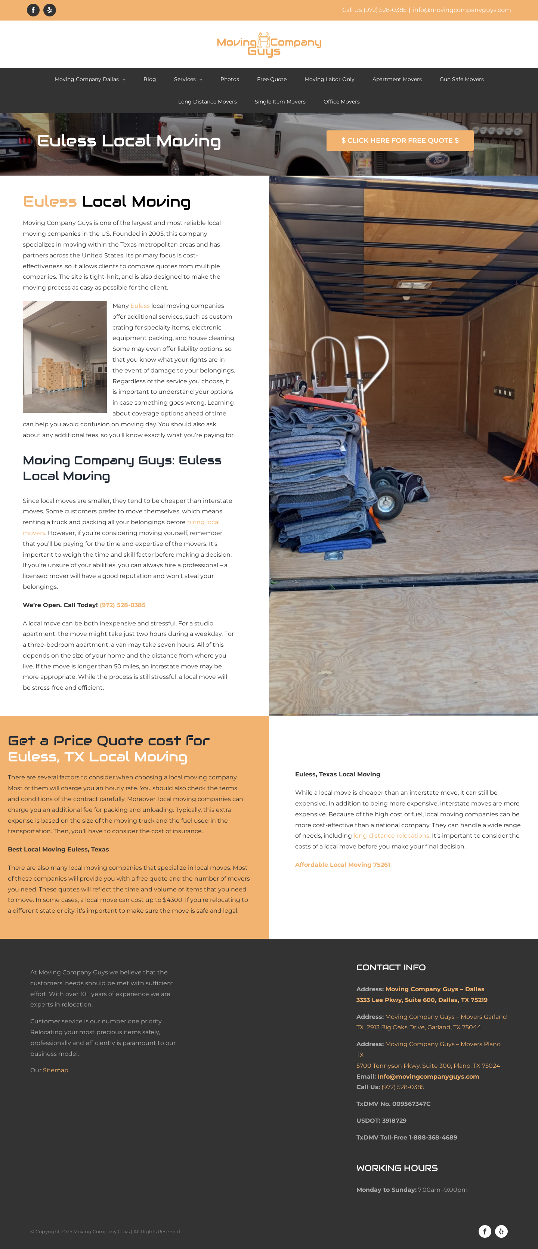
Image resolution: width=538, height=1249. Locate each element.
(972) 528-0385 (123, 605)
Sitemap (55, 1070)
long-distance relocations (391, 835)
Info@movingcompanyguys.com (428, 1076)
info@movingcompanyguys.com (462, 9)
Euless (140, 305)
